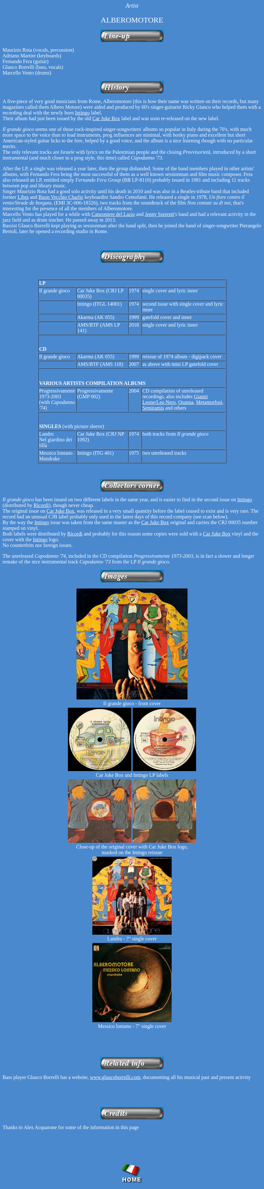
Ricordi (41, 505)
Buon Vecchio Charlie (60, 197)
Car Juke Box (106, 118)
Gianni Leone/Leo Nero (175, 399)
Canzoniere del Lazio (113, 214)
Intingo (82, 112)
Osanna (186, 402)
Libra (23, 197)
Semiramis (153, 408)
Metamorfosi (209, 402)
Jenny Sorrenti (159, 214)
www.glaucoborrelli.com (115, 1077)
